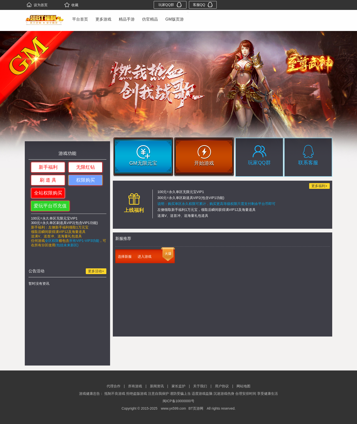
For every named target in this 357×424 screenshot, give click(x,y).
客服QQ (203, 4)
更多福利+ (319, 186)
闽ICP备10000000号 (178, 401)
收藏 (71, 4)
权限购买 (85, 180)
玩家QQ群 (170, 4)
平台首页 (80, 19)
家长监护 (178, 386)
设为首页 (37, 4)
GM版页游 (174, 19)
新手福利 (48, 167)
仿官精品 (150, 19)
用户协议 (222, 386)
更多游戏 (103, 19)
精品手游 (127, 19)
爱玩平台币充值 (50, 205)
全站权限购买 (48, 193)
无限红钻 (85, 167)
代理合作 (113, 386)
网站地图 (243, 386)
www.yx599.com (173, 408)
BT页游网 (195, 408)
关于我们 (200, 386)
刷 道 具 (48, 180)
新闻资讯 (157, 386)
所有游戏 (135, 386)
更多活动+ (96, 271)
